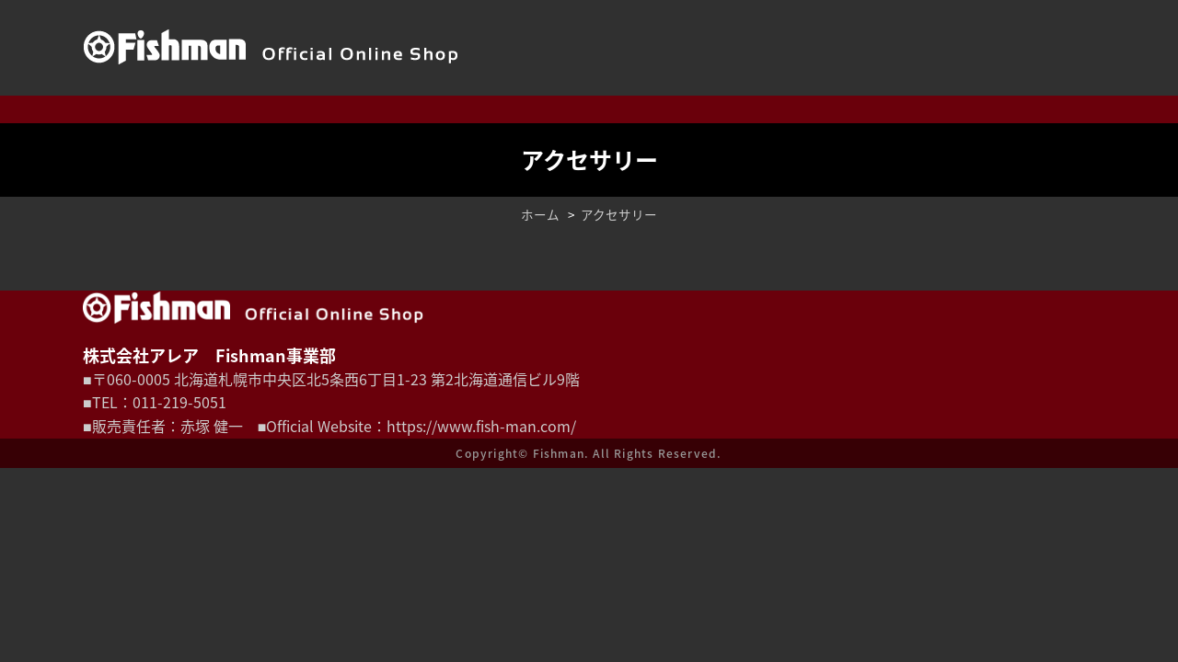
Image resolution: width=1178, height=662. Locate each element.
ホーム (540, 214)
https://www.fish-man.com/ (481, 426)
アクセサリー (619, 214)
